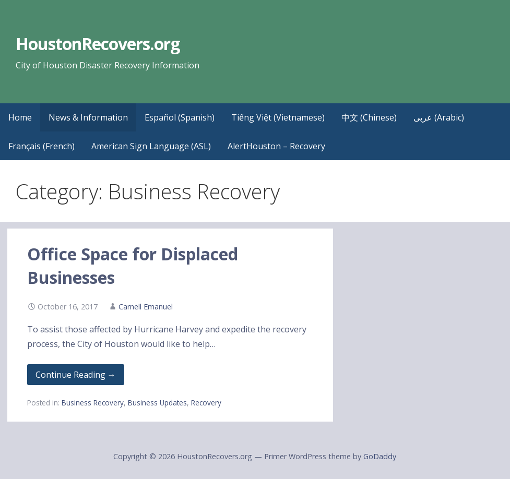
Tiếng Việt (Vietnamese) (278, 117)
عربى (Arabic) (438, 117)
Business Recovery (93, 403)
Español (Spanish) (180, 117)
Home (20, 117)
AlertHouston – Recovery (276, 146)
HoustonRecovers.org (98, 43)
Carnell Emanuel (145, 307)
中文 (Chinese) (369, 117)
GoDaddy (379, 456)
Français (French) (41, 146)
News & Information (88, 117)
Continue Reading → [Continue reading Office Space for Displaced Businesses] (75, 374)
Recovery (206, 403)
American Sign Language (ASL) (151, 146)
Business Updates (157, 403)
